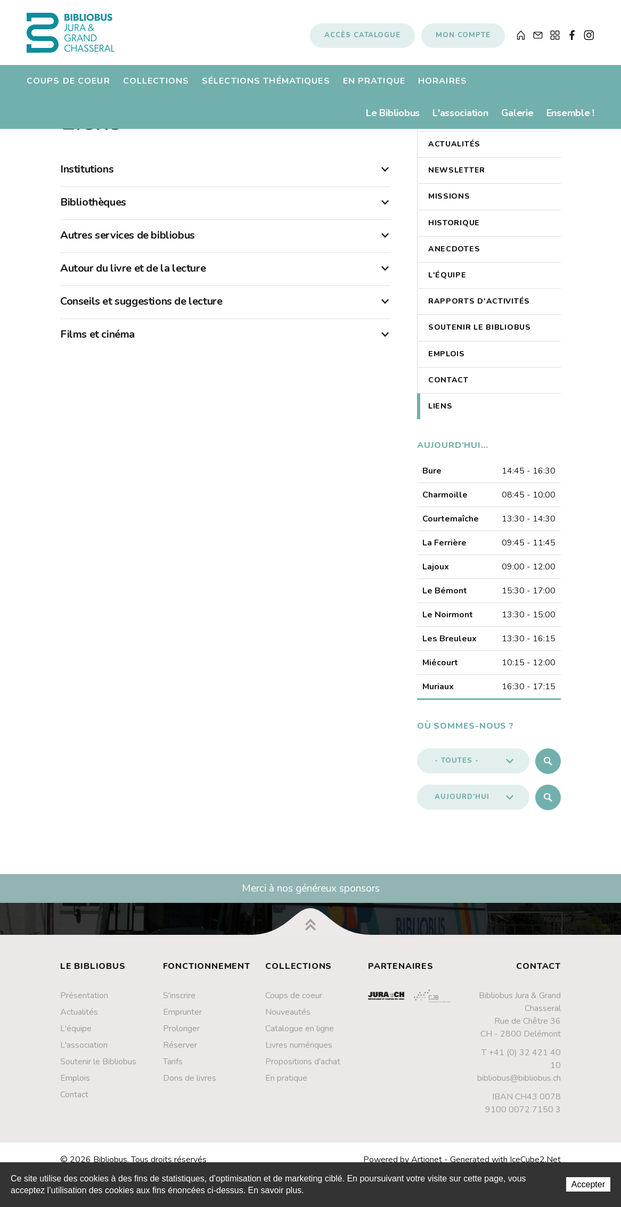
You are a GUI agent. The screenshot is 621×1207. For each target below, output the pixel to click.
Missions (449, 206)
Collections (156, 88)
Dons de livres (189, 1087)
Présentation (84, 1004)
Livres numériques (298, 1054)
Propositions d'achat (302, 1070)
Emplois (446, 363)
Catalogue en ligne (299, 1037)
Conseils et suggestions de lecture (225, 310)
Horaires (442, 88)
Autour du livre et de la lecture (225, 277)
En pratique (374, 88)
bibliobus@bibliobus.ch (519, 1087)
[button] (473, 770)
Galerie (517, 119)
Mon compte (463, 39)
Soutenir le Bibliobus (479, 337)
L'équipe (447, 284)
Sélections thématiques (266, 88)
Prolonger (181, 1037)
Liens (440, 415)
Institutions (225, 178)
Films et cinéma (225, 343)
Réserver (180, 1054)
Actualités (454, 153)
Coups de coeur (68, 88)
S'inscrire (179, 1004)
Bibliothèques (225, 211)
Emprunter (182, 1021)
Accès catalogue (362, 39)
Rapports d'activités (479, 310)
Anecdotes (454, 258)
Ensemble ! (570, 119)
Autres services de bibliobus (225, 244)
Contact (448, 389)
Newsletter (456, 179)
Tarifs (173, 1070)
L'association (460, 119)
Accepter (588, 1184)
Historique (454, 232)
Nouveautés (287, 1021)
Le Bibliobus (393, 119)
